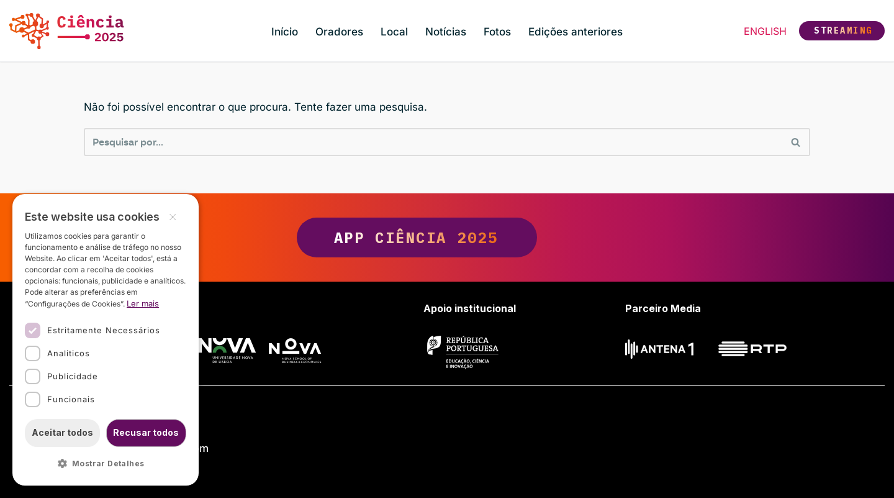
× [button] (172, 216)
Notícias (445, 31)
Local (394, 31)
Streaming (843, 30)
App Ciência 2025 (447, 237)
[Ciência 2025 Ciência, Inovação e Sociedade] (69, 30)
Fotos (497, 31)
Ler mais (143, 303)
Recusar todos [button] (146, 432)
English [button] (765, 31)
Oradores (339, 31)
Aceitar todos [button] (62, 432)
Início (284, 31)
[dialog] (105, 340)
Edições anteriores (575, 31)
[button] (105, 464)
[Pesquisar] (433, 142)
